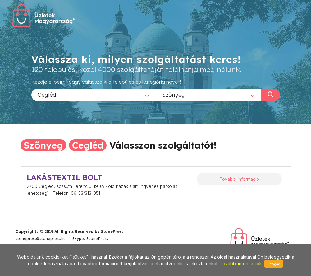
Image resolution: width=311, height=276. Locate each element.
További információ (239, 179)
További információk (241, 263)
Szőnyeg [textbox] (173, 94)
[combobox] (93, 94)
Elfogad (273, 264)
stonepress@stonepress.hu (41, 238)
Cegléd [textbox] (47, 94)
